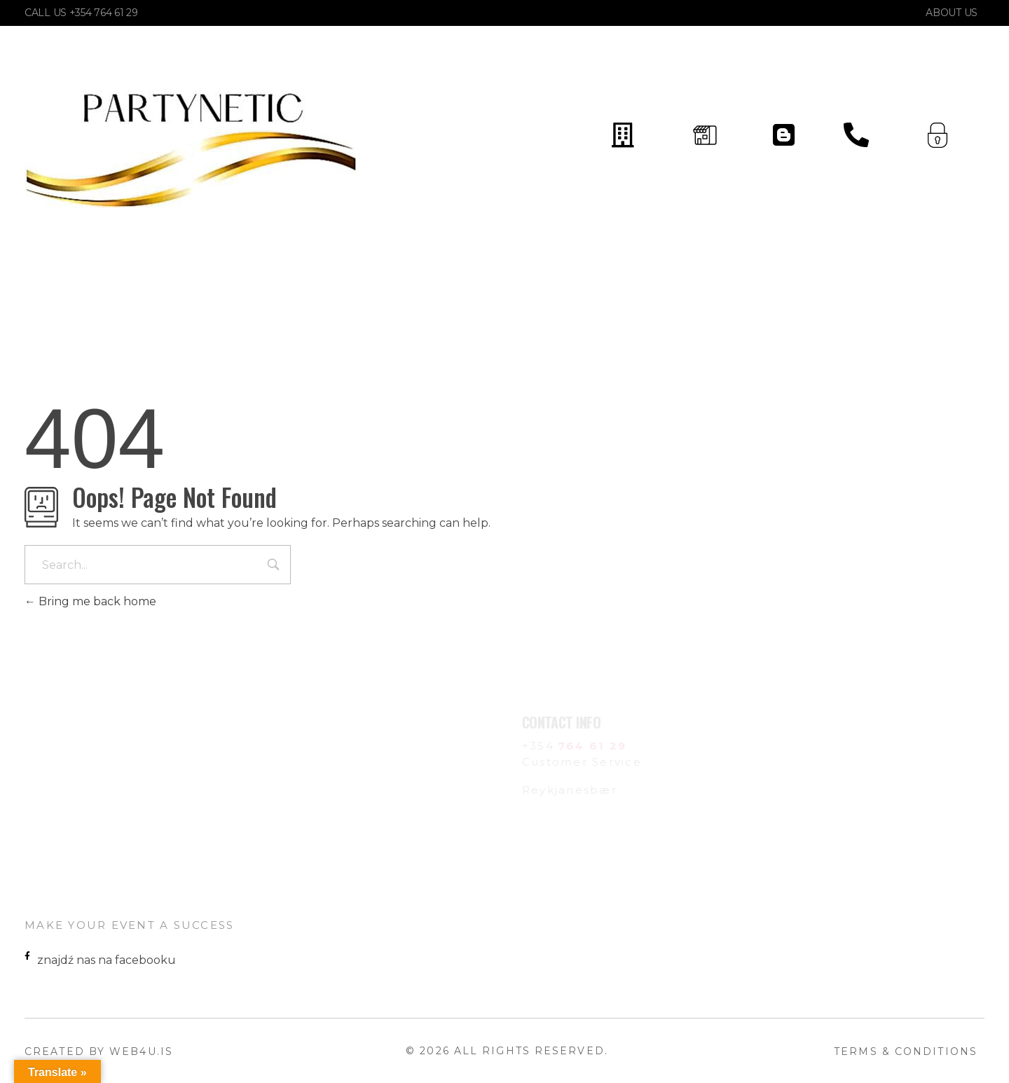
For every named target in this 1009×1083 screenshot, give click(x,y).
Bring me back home (90, 601)
